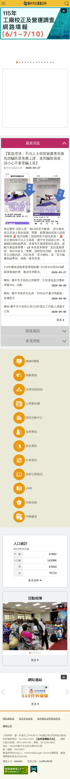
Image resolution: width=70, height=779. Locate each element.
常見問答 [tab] (33, 341)
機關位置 (7, 726)
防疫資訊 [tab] (33, 331)
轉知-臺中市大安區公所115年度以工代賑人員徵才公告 (35, 309)
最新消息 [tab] (33, 143)
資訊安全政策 (26, 718)
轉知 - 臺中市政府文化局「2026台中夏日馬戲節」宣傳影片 (35, 296)
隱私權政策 (8, 718)
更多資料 (33, 580)
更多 (59, 320)
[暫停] (64, 10)
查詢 (66, 3)
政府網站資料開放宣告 (48, 718)
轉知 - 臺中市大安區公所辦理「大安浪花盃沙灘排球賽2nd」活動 (35, 283)
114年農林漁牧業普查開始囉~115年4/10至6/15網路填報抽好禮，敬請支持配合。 (35, 270)
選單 (3, 3)
